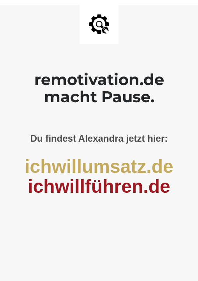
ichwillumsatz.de (99, 166)
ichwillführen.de (99, 186)
